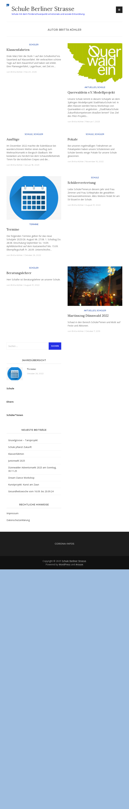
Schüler (34, 44)
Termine (34, 224)
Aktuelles (90, 87)
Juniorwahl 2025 (16, 460)
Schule (101, 87)
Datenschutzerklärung (18, 520)
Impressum (12, 513)
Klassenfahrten (18, 50)
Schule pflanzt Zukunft (20, 447)
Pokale (73, 139)
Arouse (79, 564)
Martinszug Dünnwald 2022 (88, 316)
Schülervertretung (82, 183)
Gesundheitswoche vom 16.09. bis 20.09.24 (31, 491)
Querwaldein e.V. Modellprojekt (91, 92)
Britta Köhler (17, 72)
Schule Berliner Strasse (43, 9)
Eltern (10, 401)
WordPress (64, 564)
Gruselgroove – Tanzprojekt (23, 440)
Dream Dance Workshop (21, 477)
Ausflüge (13, 139)
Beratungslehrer (19, 273)
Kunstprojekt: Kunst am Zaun (23, 484)
